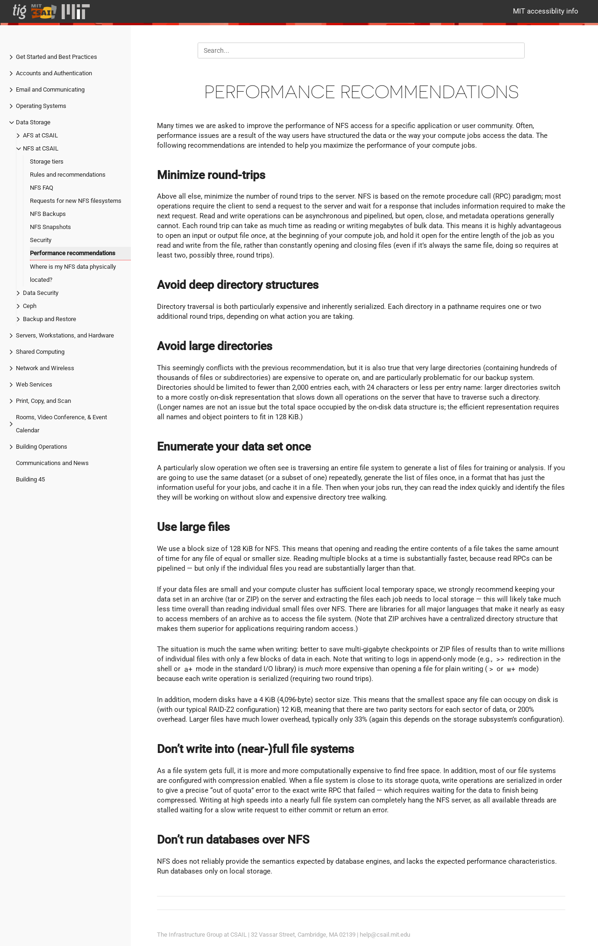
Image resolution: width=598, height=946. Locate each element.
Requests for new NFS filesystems (75, 200)
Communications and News (52, 462)
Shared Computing (40, 351)
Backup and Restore (49, 318)
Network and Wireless (45, 368)
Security (40, 240)
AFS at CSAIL (40, 135)
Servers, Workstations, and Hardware (65, 335)
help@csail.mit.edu (385, 934)
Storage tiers (47, 161)
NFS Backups (48, 213)
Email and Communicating (50, 89)
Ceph (29, 305)
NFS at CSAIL (40, 148)
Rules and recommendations (68, 174)
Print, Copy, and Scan (43, 400)
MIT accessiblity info (545, 11)
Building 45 (30, 479)
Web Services (34, 384)
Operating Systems (41, 105)
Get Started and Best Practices (56, 56)
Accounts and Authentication (54, 73)
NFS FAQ (41, 187)
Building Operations (41, 446)
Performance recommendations (72, 253)
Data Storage (33, 122)
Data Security (40, 292)
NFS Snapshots (50, 226)
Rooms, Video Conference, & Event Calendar (61, 424)
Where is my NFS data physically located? (73, 273)
